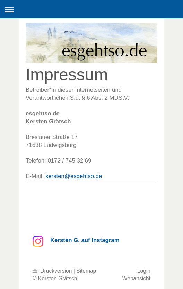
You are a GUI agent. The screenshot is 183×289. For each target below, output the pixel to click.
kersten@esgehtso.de (73, 176)
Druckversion (53, 271)
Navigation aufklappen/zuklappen (91, 9)
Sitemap (86, 271)
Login (143, 271)
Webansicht (136, 278)
